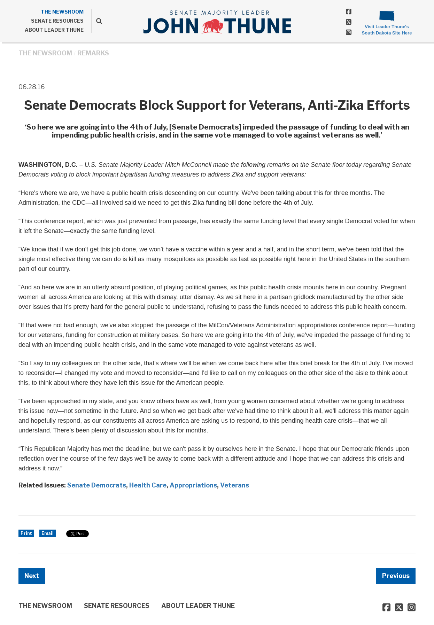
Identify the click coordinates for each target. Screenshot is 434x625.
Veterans (234, 485)
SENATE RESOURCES (57, 21)
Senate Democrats (96, 485)
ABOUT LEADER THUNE (54, 30)
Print (26, 533)
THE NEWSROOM (62, 12)
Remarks (93, 53)
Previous (396, 575)
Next (31, 575)
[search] (96, 21)
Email (47, 533)
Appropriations (193, 485)
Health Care (147, 485)
